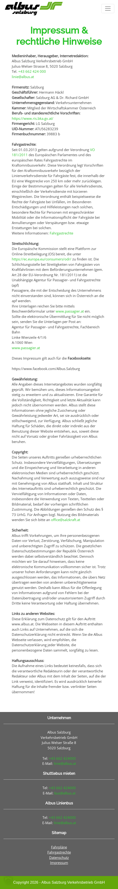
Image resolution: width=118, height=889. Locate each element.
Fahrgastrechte (61, 233)
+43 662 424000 (62, 758)
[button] (8, 880)
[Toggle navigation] (107, 8)
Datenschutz (59, 857)
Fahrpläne (59, 847)
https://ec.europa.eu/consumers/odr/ (41, 259)
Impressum (59, 862)
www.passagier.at (70, 311)
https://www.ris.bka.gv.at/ (32, 118)
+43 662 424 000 (32, 71)
